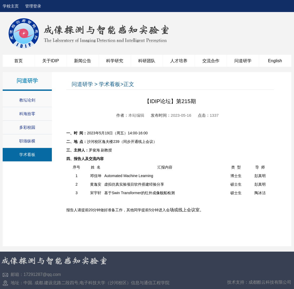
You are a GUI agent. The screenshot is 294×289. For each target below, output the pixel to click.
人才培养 (178, 60)
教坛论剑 (27, 100)
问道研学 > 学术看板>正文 (103, 84)
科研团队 (146, 60)
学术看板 (27, 154)
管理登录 (33, 6)
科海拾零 (27, 113)
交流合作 (210, 60)
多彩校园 (27, 127)
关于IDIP (50, 60)
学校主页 (11, 6)
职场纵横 (27, 141)
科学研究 (114, 60)
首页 (18, 60)
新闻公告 (82, 60)
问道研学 (243, 60)
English (275, 60)
